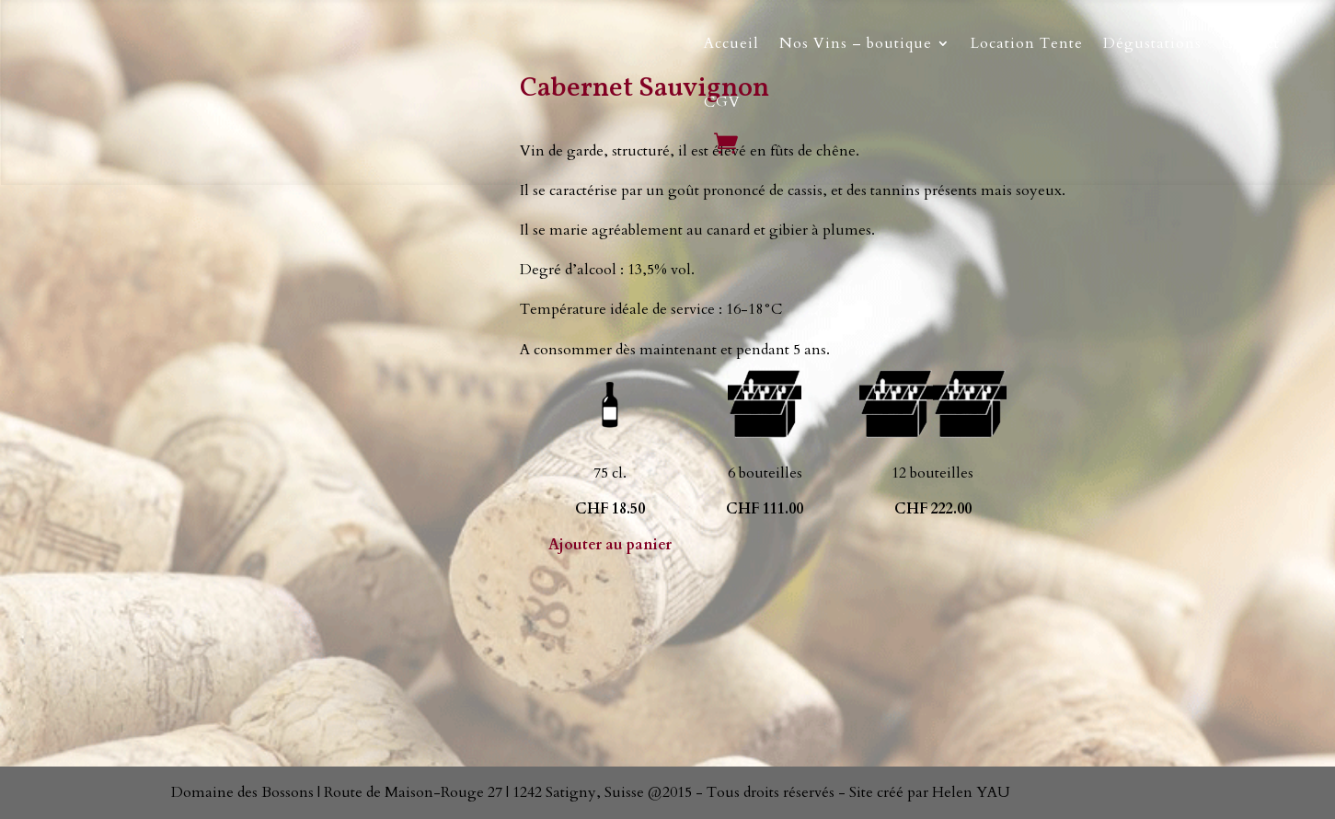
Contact (1251, 43)
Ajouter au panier (610, 545)
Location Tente (1027, 43)
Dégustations (1152, 43)
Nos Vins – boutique (855, 43)
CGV (722, 102)
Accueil (731, 43)
